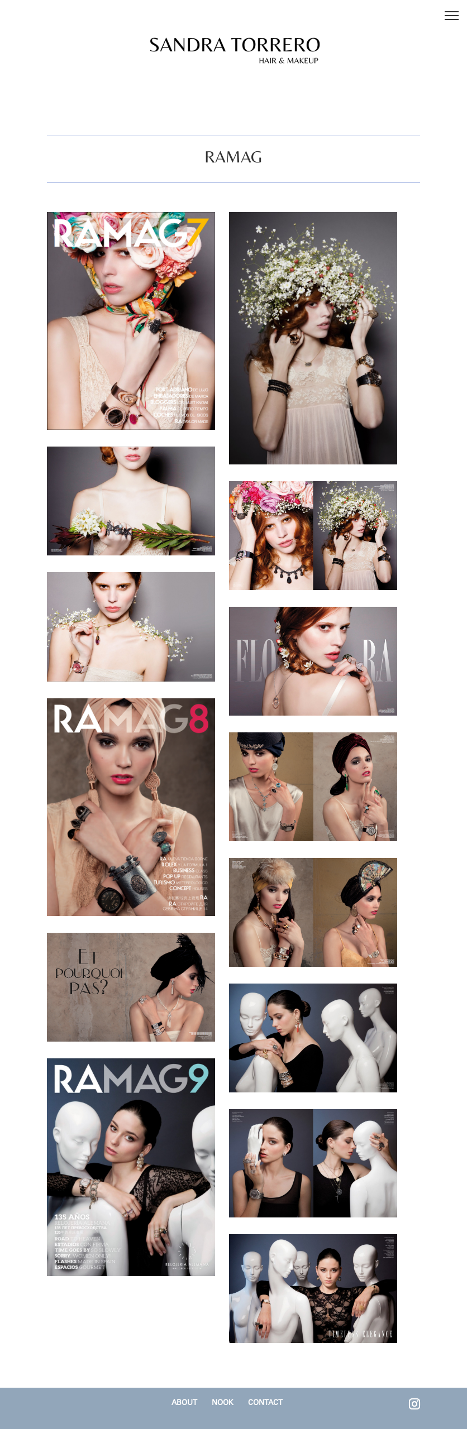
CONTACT (265, 1402)
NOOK (223, 1402)
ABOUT (184, 1402)
